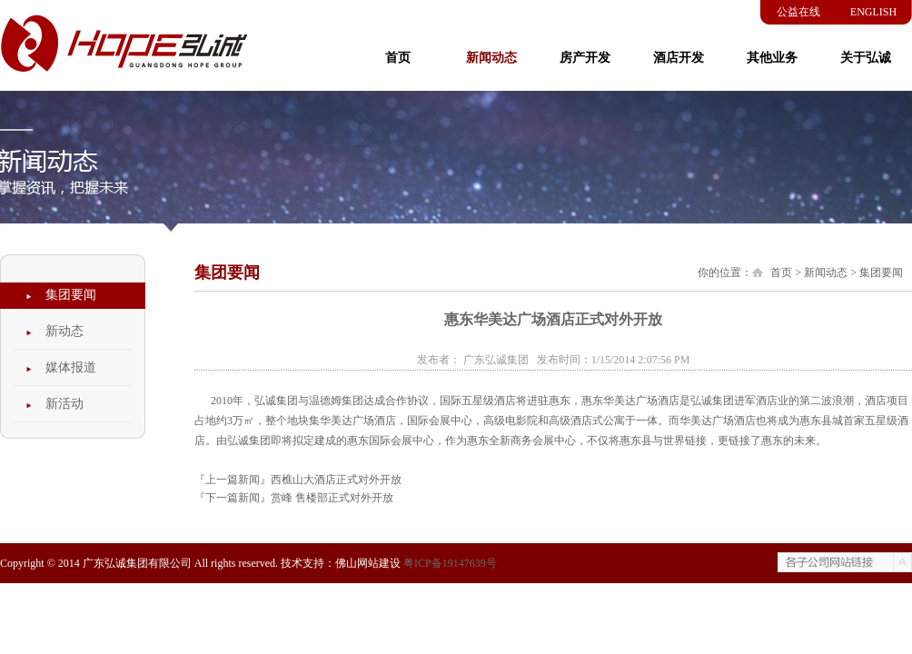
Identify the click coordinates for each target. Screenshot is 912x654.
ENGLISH (873, 11)
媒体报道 (70, 367)
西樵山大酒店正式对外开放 (336, 479)
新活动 (64, 404)
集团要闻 (70, 295)
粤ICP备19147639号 (450, 563)
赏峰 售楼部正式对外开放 (332, 497)
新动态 (64, 331)
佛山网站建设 (368, 563)
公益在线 (798, 11)
